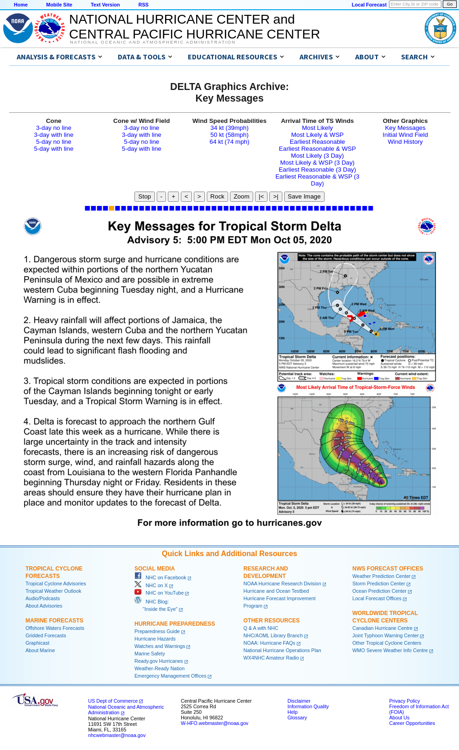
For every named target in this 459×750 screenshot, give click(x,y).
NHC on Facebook (160, 577)
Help (292, 712)
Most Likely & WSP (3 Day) (317, 162)
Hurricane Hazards (155, 638)
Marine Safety (149, 653)
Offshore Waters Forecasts (55, 628)
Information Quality (308, 706)
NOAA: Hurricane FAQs (269, 643)
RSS (143, 4)
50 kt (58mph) (229, 134)
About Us (399, 717)
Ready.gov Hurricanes (158, 661)
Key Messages (405, 127)
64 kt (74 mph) (229, 141)
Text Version (105, 4)
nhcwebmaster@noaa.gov (117, 735)
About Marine (40, 650)
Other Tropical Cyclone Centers (386, 643)
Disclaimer (299, 701)
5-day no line (53, 141)
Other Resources (271, 620)
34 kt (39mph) (229, 127)
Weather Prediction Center (381, 576)
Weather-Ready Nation (159, 668)
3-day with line (53, 134)
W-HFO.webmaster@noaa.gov (215, 723)
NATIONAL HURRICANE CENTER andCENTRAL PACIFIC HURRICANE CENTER (194, 26)
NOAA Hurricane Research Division (282, 583)
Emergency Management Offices (170, 676)
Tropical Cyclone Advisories (56, 583)
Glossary (297, 717)
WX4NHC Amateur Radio (271, 657)
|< (261, 196)
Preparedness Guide (157, 631)
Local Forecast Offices (377, 598)
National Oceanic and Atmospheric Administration (153, 42)
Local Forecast (369, 4)
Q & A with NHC (260, 628)
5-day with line (53, 148)
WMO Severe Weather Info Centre (390, 650)
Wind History (405, 141)
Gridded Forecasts (46, 635)
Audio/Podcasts (43, 598)
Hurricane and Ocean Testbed (276, 591)
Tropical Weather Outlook (53, 591)
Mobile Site (59, 4)
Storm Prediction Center (378, 583)
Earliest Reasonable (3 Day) (317, 169)
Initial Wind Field (405, 134)
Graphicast (38, 643)
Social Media (154, 568)
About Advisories (44, 606)
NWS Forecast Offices (387, 568)
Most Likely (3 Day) (317, 155)
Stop (144, 196)
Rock (217, 196)
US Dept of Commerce (113, 701)
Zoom (241, 196)
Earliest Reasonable (317, 141)
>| (275, 196)
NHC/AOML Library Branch (273, 635)
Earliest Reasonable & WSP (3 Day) (317, 180)
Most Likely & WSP (317, 134)
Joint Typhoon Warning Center (385, 635)
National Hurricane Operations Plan (282, 650)
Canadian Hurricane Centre (382, 628)
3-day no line (53, 127)
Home (21, 4)
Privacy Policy (404, 701)
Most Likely (317, 127)
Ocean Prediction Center (379, 591)
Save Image (304, 196)
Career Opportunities (412, 723)
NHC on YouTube (159, 593)
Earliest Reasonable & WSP (317, 148)
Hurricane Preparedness (174, 624)
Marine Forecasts (54, 620)
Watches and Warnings (159, 646)
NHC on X (151, 585)
